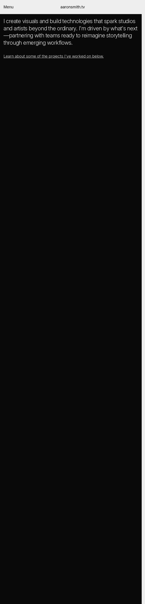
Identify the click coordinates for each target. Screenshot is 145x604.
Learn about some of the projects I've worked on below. (54, 56)
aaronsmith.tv (72, 7)
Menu (8, 7)
